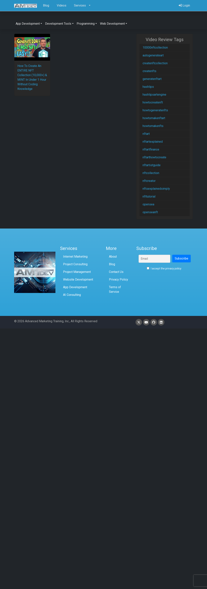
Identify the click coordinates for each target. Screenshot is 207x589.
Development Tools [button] (58, 23)
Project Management (77, 272)
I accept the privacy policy (164, 268)
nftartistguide (152, 165)
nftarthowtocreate (154, 157)
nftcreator (149, 181)
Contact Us (116, 272)
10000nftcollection (155, 47)
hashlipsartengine (154, 94)
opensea (148, 204)
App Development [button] (28, 23)
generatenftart (152, 79)
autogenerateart (153, 55)
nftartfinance (151, 149)
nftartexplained (153, 141)
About (113, 256)
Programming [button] (86, 23)
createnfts (149, 71)
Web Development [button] (112, 23)
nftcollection (151, 173)
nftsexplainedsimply (156, 188)
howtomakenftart (154, 118)
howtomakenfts (153, 126)
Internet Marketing (75, 256)
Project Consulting (75, 264)
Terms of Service (115, 289)
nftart (146, 134)
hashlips (148, 87)
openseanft (150, 212)
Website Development (78, 279)
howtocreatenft (153, 102)
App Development (75, 287)
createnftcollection (155, 63)
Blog (112, 264)
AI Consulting (72, 295)
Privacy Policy (118, 279)
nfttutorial (149, 196)
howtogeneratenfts (155, 110)
